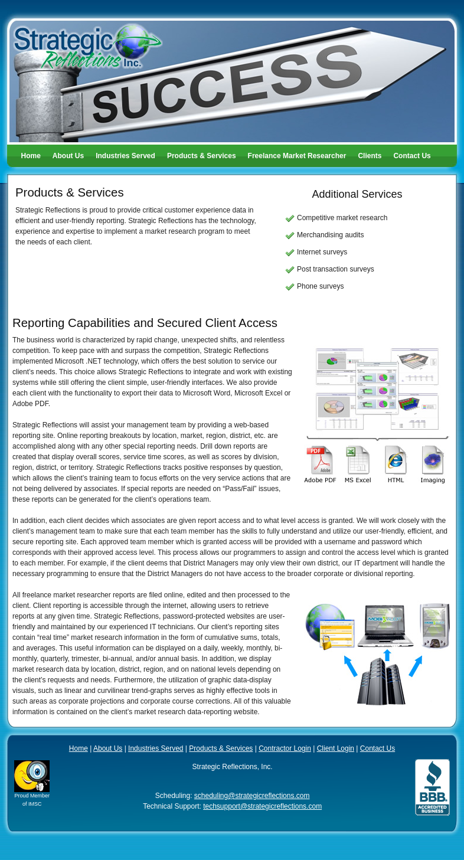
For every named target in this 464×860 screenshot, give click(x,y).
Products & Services (201, 156)
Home (31, 156)
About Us (68, 156)
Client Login (335, 748)
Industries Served (125, 156)
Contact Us (411, 156)
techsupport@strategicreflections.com (262, 806)
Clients (369, 156)
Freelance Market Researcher (297, 156)
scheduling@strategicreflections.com (252, 796)
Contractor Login (285, 748)
